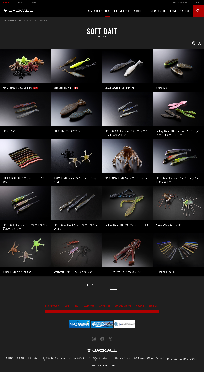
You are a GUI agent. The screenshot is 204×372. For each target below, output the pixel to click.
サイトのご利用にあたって (79, 357)
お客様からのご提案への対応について (149, 357)
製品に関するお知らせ (102, 357)
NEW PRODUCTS (95, 11)
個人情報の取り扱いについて (54, 357)
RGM (20, 2)
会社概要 (9, 357)
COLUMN (173, 11)
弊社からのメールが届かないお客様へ (182, 358)
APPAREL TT (34, 2)
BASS (6, 2)
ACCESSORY (125, 11)
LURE (107, 11)
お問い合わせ (33, 357)
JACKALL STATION (180, 2)
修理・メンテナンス (122, 357)
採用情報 (20, 357)
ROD (115, 11)
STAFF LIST (184, 11)
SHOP (197, 2)
